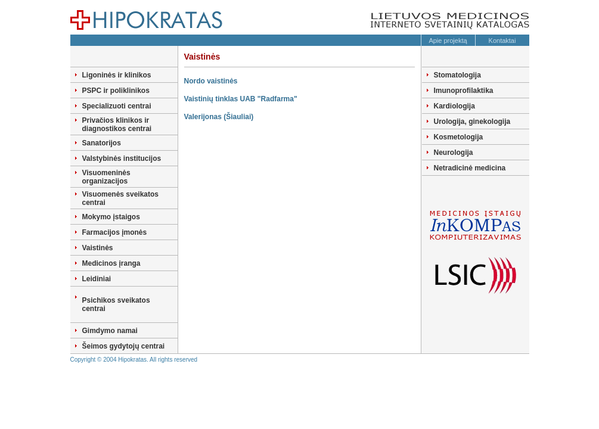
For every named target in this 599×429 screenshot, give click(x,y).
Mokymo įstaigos (111, 217)
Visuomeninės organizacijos (106, 177)
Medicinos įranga (111, 263)
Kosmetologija (458, 137)
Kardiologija (454, 106)
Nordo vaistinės (211, 81)
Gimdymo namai (110, 331)
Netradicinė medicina (470, 168)
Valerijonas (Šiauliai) (219, 117)
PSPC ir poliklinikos (116, 90)
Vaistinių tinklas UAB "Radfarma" (240, 99)
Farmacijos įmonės (114, 232)
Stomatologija (457, 75)
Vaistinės (97, 248)
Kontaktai (502, 40)
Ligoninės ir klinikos (116, 75)
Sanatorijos (101, 143)
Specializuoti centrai (116, 106)
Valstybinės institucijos (122, 158)
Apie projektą (448, 40)
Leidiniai (96, 279)
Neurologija (453, 152)
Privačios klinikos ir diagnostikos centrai (117, 124)
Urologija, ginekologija (472, 121)
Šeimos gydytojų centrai (123, 346)
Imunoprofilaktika (464, 90)
